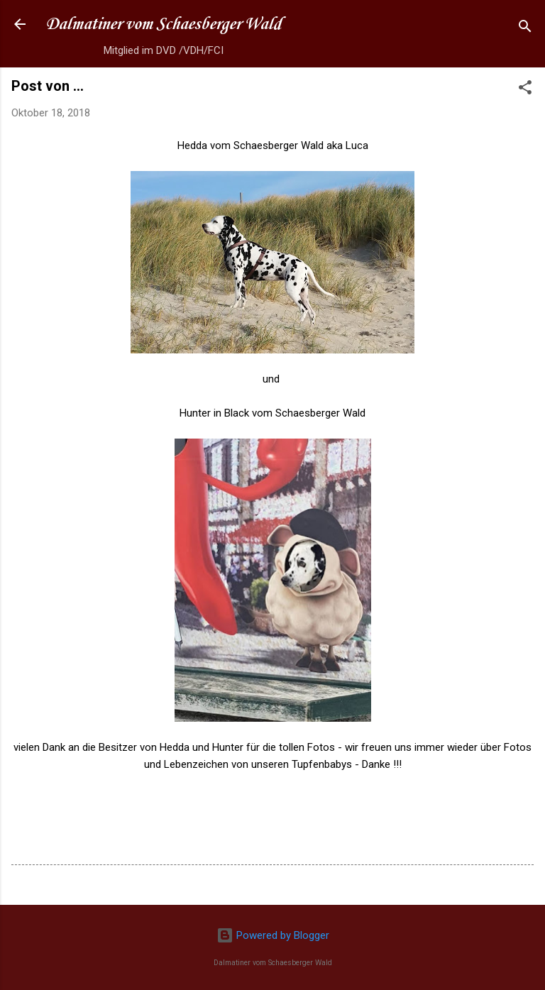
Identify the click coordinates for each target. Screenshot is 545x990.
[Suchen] (525, 28)
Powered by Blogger (272, 935)
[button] (525, 90)
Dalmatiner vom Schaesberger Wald (163, 24)
